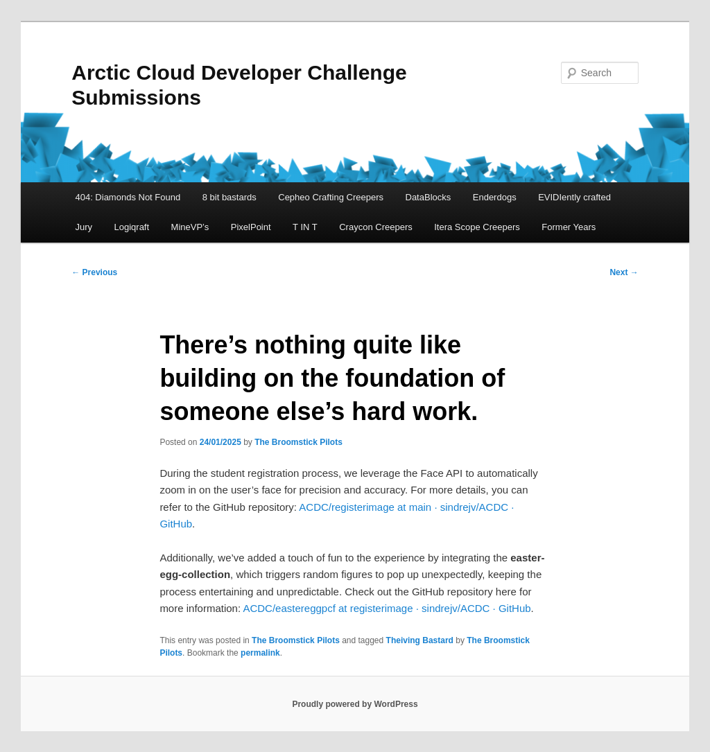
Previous (94, 272)
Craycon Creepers (376, 227)
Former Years (569, 227)
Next (623, 272)
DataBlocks (428, 197)
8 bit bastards (229, 197)
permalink (260, 653)
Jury (83, 227)
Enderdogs (495, 197)
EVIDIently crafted (574, 197)
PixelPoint (251, 227)
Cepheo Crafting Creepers (330, 197)
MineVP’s (190, 227)
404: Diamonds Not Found (127, 197)
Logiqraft (132, 227)
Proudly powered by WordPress (354, 704)
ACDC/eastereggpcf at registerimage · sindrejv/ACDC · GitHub (386, 608)
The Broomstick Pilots (298, 442)
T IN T (305, 227)
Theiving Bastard (419, 640)
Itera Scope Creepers (477, 227)
